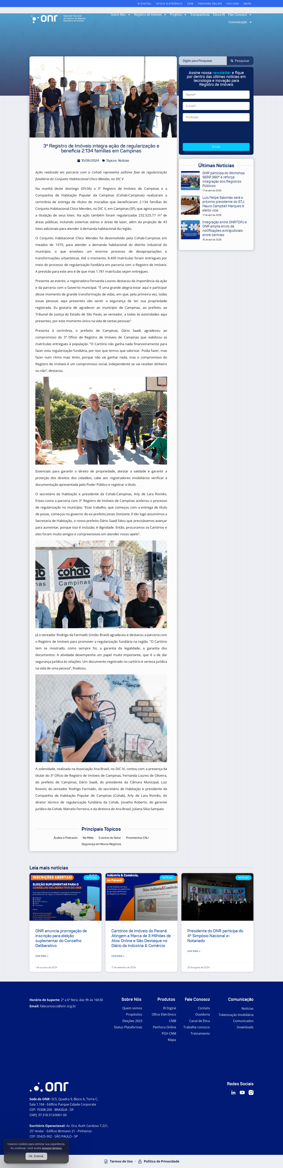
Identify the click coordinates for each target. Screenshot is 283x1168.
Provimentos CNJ (137, 838)
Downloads (245, 1027)
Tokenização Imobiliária (236, 1015)
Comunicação (240, 22)
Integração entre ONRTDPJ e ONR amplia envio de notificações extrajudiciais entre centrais (224, 228)
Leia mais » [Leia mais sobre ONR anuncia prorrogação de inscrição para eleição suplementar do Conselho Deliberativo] (41, 955)
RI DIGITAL (145, 3)
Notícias (248, 1008)
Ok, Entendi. (36, 1156)
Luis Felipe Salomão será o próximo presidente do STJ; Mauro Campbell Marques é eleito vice (223, 204)
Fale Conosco (240, 14)
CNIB (190, 3)
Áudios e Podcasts (66, 838)
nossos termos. (52, 1148)
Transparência (199, 15)
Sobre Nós (121, 14)
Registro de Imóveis (150, 14)
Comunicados (243, 1021)
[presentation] (213, 132)
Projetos (178, 14)
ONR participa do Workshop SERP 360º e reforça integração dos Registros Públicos (223, 179)
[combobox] (203, 60)
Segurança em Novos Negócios (101, 844)
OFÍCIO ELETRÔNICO (169, 3)
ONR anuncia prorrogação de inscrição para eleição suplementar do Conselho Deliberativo (61, 938)
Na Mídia (88, 838)
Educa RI (219, 15)
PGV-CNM (232, 3)
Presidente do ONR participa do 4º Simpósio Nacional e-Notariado (215, 935)
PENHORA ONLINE (210, 3)
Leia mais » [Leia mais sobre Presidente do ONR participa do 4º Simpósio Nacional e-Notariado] (193, 951)
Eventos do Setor (110, 838)
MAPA (247, 3)
